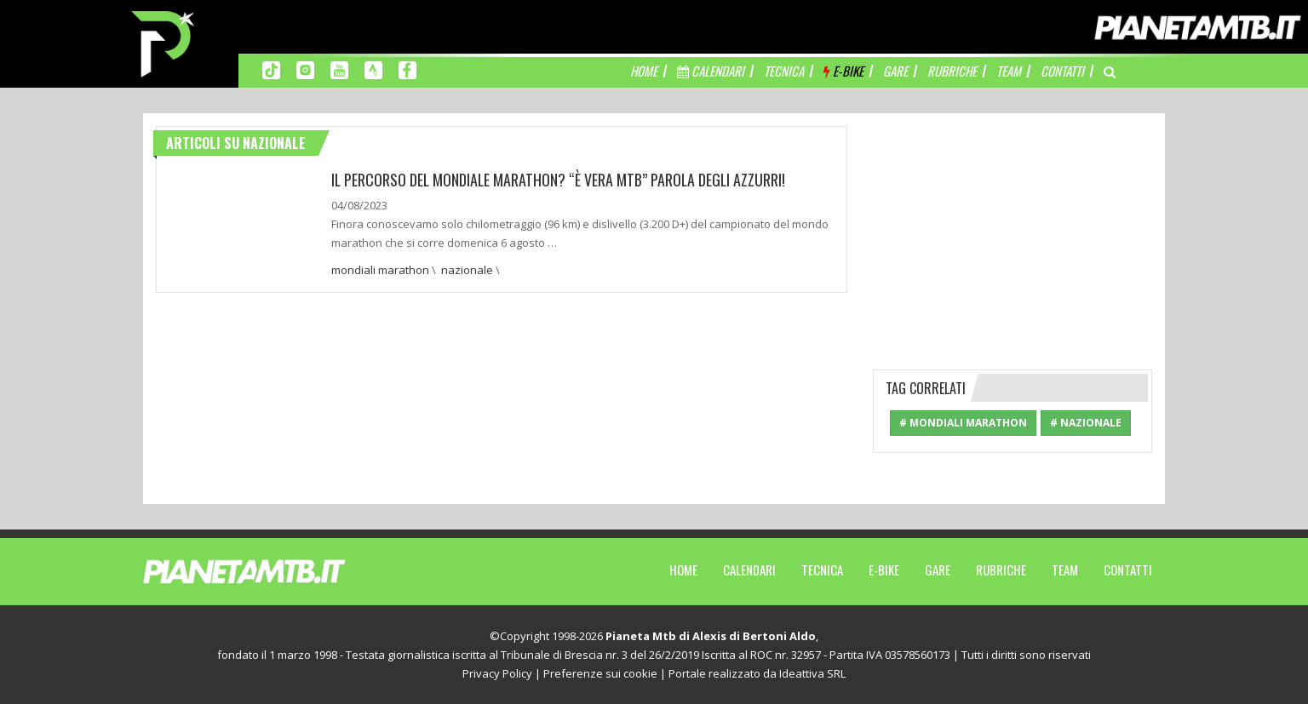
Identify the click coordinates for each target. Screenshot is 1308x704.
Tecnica (822, 569)
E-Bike (884, 569)
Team (1065, 569)
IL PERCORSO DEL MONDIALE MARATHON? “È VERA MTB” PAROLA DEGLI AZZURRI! (560, 180)
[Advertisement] (1012, 232)
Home (683, 569)
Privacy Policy (497, 673)
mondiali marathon (380, 269)
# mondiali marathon (963, 422)
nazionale (467, 269)
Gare (937, 569)
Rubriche (1001, 569)
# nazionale (1086, 422)
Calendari (749, 569)
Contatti (1128, 569)
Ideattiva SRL (812, 673)
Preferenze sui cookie (600, 673)
